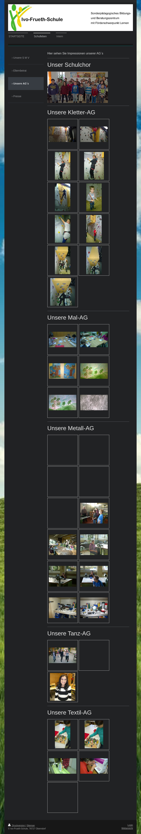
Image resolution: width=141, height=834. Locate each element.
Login (130, 825)
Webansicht (127, 828)
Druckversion (17, 825)
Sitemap (31, 825)
